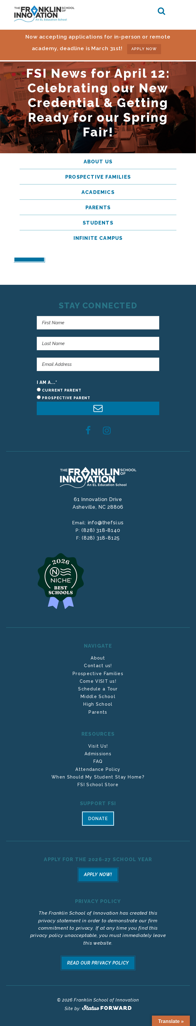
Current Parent (61, 390)
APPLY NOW (144, 49)
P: (78, 530)
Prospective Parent (66, 398)
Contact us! (98, 665)
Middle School (98, 696)
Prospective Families (98, 673)
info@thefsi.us (106, 523)
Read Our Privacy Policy (98, 963)
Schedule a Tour (98, 688)
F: (79, 538)
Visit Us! (98, 746)
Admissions (98, 753)
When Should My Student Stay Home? (98, 777)
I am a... (47, 382)
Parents (98, 712)
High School (97, 704)
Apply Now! (98, 874)
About (98, 658)
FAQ (98, 761)
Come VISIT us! (98, 681)
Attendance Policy (97, 769)
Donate (98, 818)
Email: (80, 522)
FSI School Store (98, 784)
